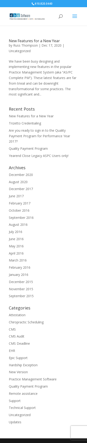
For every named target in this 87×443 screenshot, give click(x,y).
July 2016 (15, 231)
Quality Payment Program (28, 148)
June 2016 (16, 239)
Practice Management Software (33, 379)
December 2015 (21, 282)
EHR (12, 350)
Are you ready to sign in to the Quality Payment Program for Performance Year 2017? (39, 136)
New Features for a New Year (34, 40)
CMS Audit (16, 336)
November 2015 (21, 289)
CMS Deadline (19, 343)
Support (15, 400)
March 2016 (18, 260)
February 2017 (19, 203)
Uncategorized (20, 51)
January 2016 (18, 274)
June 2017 (16, 196)
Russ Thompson (25, 45)
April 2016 (16, 253)
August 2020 (18, 182)
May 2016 (16, 246)
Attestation (17, 315)
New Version (18, 372)
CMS (12, 329)
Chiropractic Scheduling (26, 322)
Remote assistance (23, 393)
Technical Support (22, 407)
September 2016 (21, 217)
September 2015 (21, 296)
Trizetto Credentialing (25, 123)
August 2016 (18, 224)
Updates (15, 422)
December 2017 (21, 189)
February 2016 (19, 267)
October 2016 (19, 210)
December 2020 (21, 174)
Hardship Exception (23, 365)
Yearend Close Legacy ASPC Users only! (38, 155)
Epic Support (18, 358)
